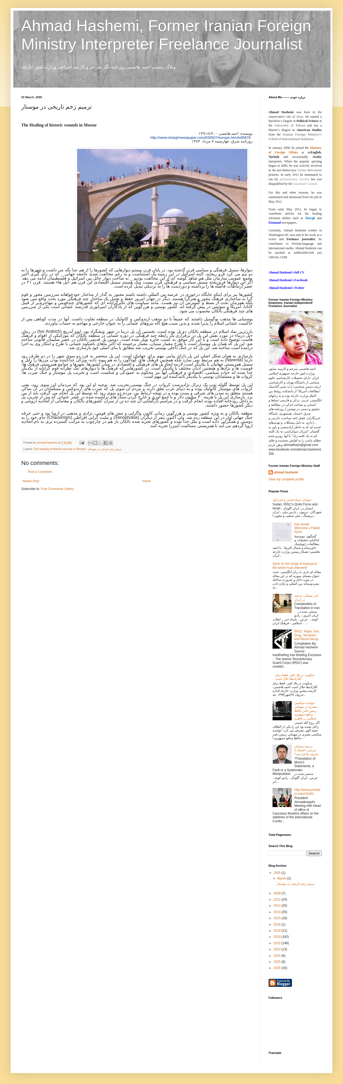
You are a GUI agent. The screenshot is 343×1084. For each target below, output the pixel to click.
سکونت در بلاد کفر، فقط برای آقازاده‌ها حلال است (295, 677)
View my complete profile (286, 479)
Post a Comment (40, 472)
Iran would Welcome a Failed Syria (307, 528)
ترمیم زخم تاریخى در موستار (296, 884)
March (282, 878)
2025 (278, 962)
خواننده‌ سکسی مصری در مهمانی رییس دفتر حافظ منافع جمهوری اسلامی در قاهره (305, 710)
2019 (278, 937)
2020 (278, 943)
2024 (278, 956)
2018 (278, 930)
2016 (278, 924)
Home (146, 481)
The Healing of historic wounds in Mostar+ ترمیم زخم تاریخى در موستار (78, 449)
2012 (278, 899)
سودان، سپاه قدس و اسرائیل (292, 500)
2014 (278, 912)
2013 (278, 905)
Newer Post (31, 481)
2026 (278, 968)
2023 (278, 949)
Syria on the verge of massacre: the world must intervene (295, 565)
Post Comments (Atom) (57, 489)
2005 (278, 873)
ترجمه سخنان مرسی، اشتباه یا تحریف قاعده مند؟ (306, 750)
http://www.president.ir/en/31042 (307, 791)
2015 (278, 918)
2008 (278, 893)
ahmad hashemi (286, 472)
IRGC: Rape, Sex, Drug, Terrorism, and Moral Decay (307, 635)
